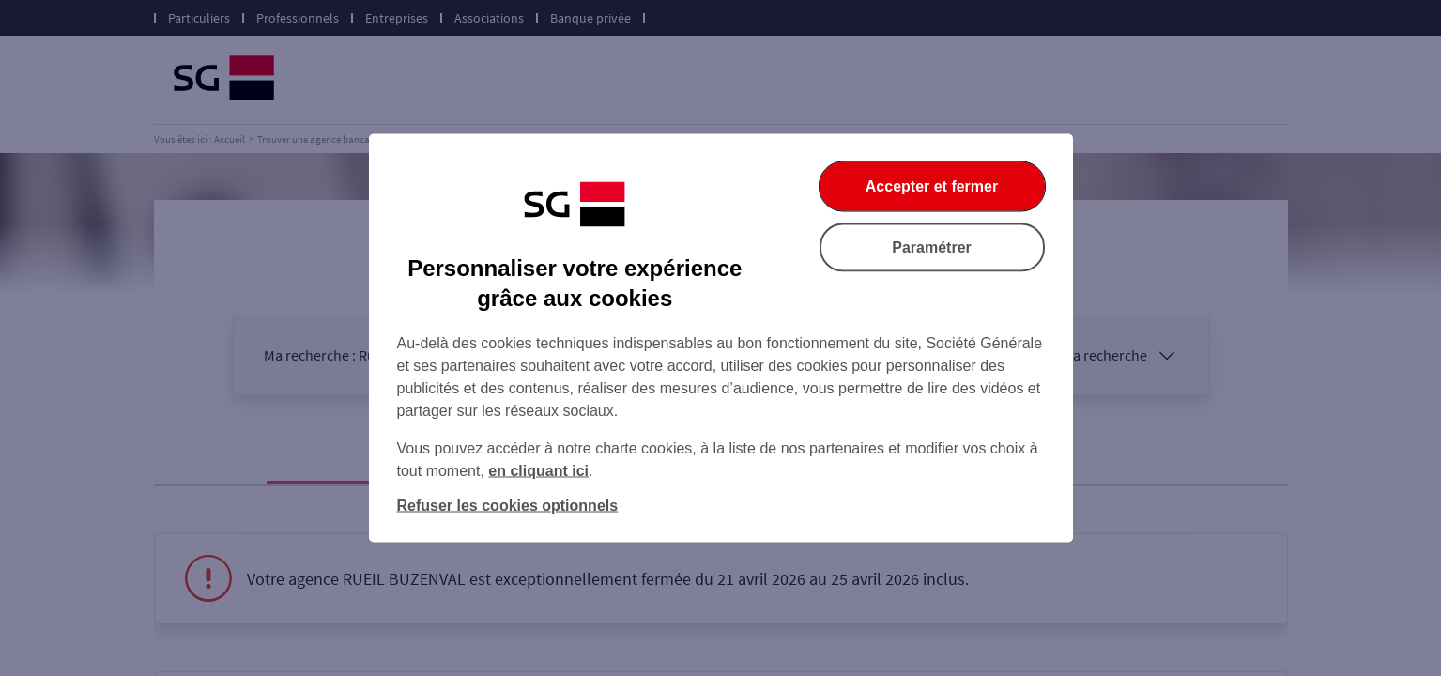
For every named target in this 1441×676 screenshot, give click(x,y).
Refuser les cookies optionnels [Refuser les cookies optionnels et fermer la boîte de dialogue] (508, 506)
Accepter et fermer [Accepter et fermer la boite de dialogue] (932, 186)
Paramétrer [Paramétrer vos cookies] (932, 247)
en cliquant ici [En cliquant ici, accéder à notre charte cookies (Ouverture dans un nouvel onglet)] (538, 471)
